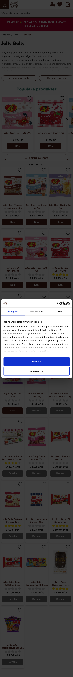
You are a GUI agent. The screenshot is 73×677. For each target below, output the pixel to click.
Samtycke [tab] (13, 311)
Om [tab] (60, 311)
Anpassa (36, 371)
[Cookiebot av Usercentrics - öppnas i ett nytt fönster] (57, 303)
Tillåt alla (36, 361)
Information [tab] (36, 311)
